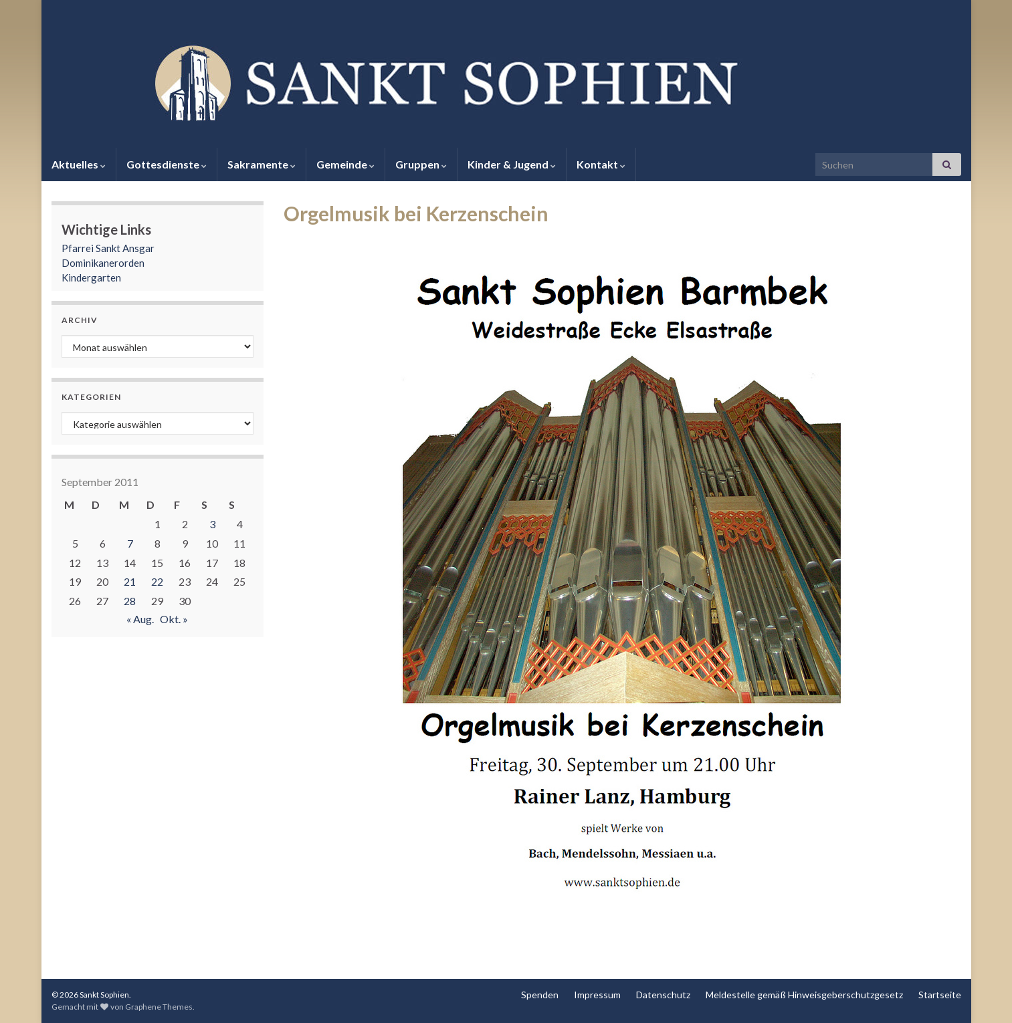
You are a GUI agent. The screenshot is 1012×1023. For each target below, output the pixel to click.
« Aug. (140, 618)
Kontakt (601, 164)
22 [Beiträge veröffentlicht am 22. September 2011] (157, 581)
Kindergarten (91, 277)
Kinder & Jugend (512, 164)
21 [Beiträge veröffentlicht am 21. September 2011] (130, 581)
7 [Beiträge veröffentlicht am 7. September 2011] (130, 543)
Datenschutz (663, 994)
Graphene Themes (159, 1007)
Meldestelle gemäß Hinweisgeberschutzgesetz (804, 994)
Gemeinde (345, 164)
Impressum (597, 994)
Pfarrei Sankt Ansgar (108, 248)
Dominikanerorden (103, 263)
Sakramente (261, 164)
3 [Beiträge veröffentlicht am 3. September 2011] (212, 524)
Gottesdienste (166, 164)
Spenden (540, 994)
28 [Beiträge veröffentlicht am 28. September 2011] (130, 600)
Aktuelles (79, 164)
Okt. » (174, 618)
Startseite (939, 994)
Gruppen (421, 164)
